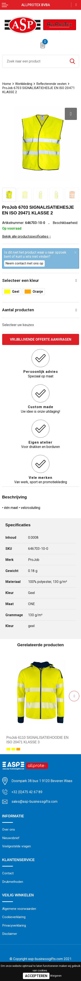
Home (6, 84)
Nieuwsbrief (10, 838)
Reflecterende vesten (51, 84)
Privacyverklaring (14, 925)
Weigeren (56, 975)
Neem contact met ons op (24, 263)
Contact (8, 873)
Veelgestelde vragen (16, 846)
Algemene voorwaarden (19, 909)
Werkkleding (23, 84)
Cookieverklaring (13, 917)
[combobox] (34, 61)
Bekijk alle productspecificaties (26, 236)
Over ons (8, 829)
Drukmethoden (12, 882)
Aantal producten (18, 309)
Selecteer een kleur (20, 280)
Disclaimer (9, 934)
